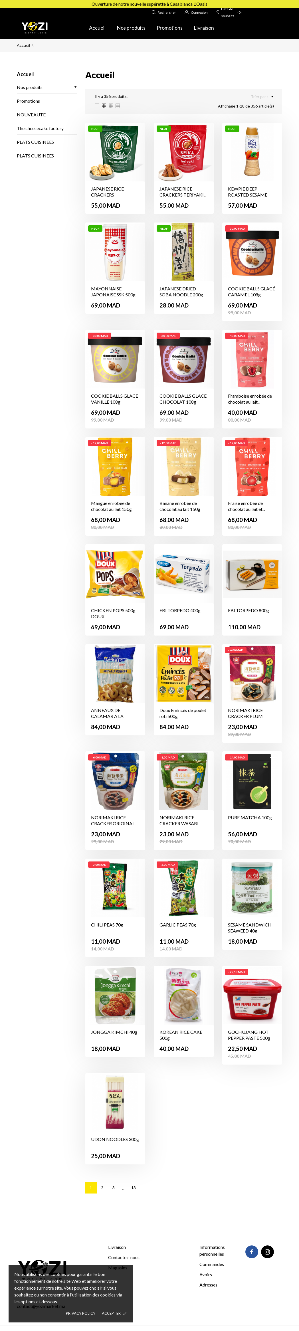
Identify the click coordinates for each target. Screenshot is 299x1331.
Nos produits (131, 28)
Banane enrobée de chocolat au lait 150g (179, 506)
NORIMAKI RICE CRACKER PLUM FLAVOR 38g (245, 716)
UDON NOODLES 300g (115, 1139)
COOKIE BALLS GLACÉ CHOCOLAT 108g (183, 398)
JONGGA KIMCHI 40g (114, 1032)
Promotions (170, 28)
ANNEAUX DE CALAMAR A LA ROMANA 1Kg (107, 716)
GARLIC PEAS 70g (177, 924)
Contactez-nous (124, 1257)
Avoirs (205, 1274)
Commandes (211, 1264)
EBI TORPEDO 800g (248, 610)
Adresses (208, 1284)
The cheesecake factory (40, 128)
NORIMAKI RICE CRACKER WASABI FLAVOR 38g (179, 823)
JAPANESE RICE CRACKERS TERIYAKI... (182, 191)
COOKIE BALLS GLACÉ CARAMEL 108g (251, 291)
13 (133, 1187)
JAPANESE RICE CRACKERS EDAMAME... (107, 194)
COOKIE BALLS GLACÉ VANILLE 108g (114, 398)
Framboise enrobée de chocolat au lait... (250, 398)
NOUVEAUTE (31, 114)
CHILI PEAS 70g (107, 924)
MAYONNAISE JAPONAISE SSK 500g (113, 291)
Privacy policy (80, 1313)
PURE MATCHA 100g (250, 817)
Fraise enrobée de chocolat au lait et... (246, 506)
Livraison (204, 28)
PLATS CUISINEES (35, 142)
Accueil (97, 28)
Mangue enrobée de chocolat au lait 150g (111, 506)
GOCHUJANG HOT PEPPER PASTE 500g (249, 1035)
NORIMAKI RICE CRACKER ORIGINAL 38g (113, 823)
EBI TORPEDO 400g (180, 610)
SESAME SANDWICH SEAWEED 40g (250, 927)
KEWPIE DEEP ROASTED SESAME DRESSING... (247, 194)
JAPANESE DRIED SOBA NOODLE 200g (181, 291)
